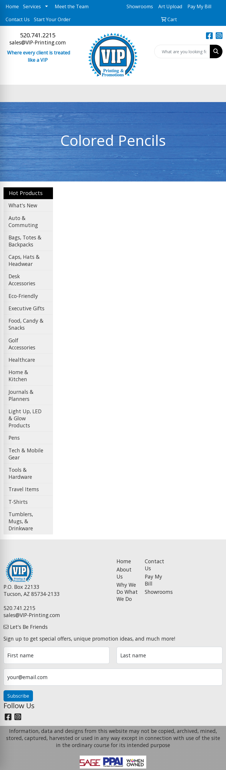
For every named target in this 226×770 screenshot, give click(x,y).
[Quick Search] (182, 51)
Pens (14, 437)
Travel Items (24, 489)
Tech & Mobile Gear (26, 454)
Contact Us (18, 19)
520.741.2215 (37, 35)
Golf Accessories (22, 344)
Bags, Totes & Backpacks (25, 241)
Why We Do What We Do (127, 591)
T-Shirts (18, 501)
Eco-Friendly (23, 295)
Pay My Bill (153, 580)
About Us (124, 573)
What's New (23, 205)
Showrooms (155, 591)
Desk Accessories (22, 280)
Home (12, 6)
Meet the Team (72, 6)
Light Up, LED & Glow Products (25, 418)
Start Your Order (52, 19)
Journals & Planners (21, 395)
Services (32, 6)
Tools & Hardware (20, 473)
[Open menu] (214, 93)
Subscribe (18, 696)
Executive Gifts (26, 308)
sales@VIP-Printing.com (37, 42)
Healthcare (22, 359)
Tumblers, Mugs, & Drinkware (21, 521)
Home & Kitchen (18, 376)
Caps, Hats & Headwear (24, 260)
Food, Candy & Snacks (26, 324)
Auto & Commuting (23, 221)
